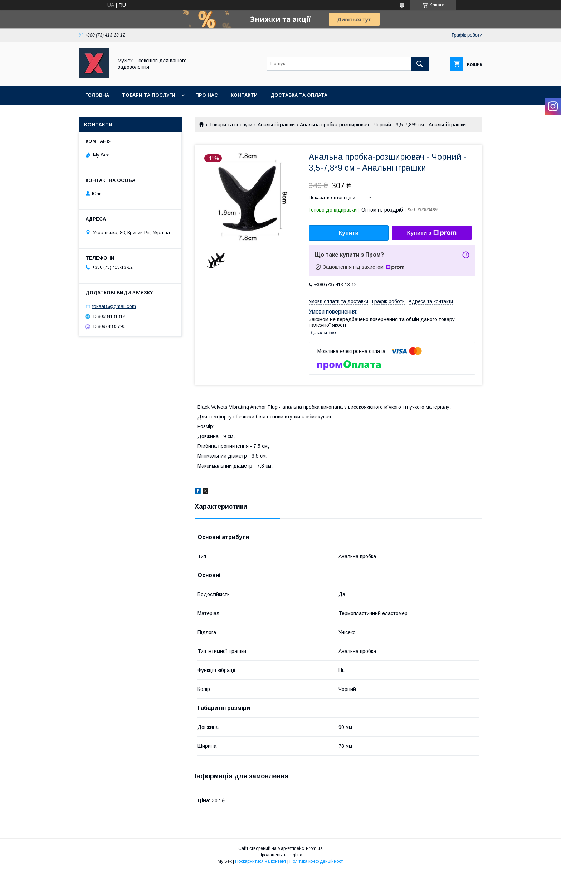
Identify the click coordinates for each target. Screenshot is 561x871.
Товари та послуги (148, 95)
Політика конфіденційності (316, 861)
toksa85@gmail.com (114, 306)
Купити (349, 233)
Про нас (206, 95)
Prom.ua (314, 848)
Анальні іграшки (276, 124)
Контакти (244, 95)
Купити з (431, 233)
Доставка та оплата (298, 95)
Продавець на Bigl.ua (280, 854)
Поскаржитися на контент (260, 861)
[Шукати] (420, 64)
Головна (97, 95)
